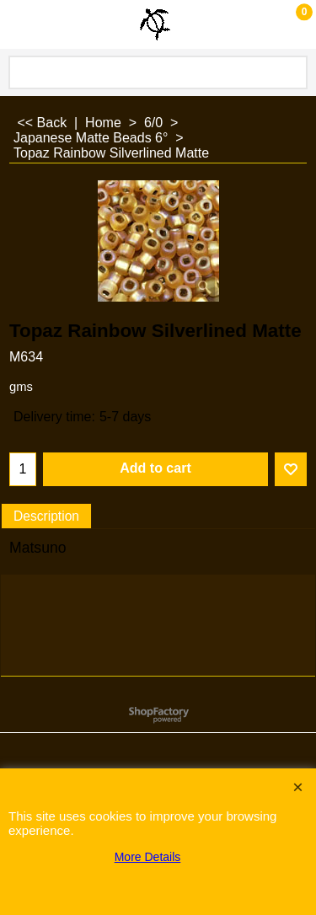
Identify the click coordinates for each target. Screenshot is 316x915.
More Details (148, 857)
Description (46, 516)
